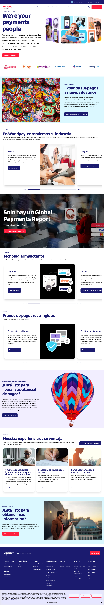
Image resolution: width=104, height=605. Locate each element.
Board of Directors (92, 569)
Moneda (20, 566)
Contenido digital (50, 569)
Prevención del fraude (37, 564)
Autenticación (35, 566)
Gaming (48, 575)
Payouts (20, 564)
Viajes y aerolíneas (50, 580)
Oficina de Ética (78, 579)
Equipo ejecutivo (92, 566)
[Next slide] (79, 189)
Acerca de (90, 564)
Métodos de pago (8, 566)
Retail (47, 578)
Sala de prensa (91, 572)
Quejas (75, 576)
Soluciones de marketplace (7, 575)
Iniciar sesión (98, 2)
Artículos (62, 564)
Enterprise (48, 564)
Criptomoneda (49, 566)
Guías (61, 569)
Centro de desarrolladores (78, 572)
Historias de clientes (65, 566)
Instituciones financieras (49, 584)
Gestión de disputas (37, 569)
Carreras (90, 2)
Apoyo (64, 7)
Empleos (90, 578)
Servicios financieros (51, 572)
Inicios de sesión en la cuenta (79, 567)
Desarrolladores (56, 7)
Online (5, 564)
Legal (89, 575)
